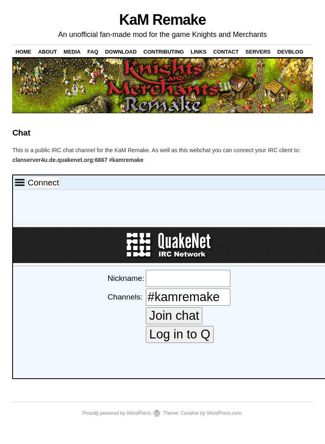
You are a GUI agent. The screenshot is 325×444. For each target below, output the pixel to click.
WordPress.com (224, 413)
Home (23, 52)
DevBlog (290, 52)
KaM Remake (162, 19)
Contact (226, 52)
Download (120, 52)
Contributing (163, 52)
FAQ (92, 52)
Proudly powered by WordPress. (117, 413)
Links (198, 52)
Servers (258, 52)
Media (72, 52)
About (47, 52)
